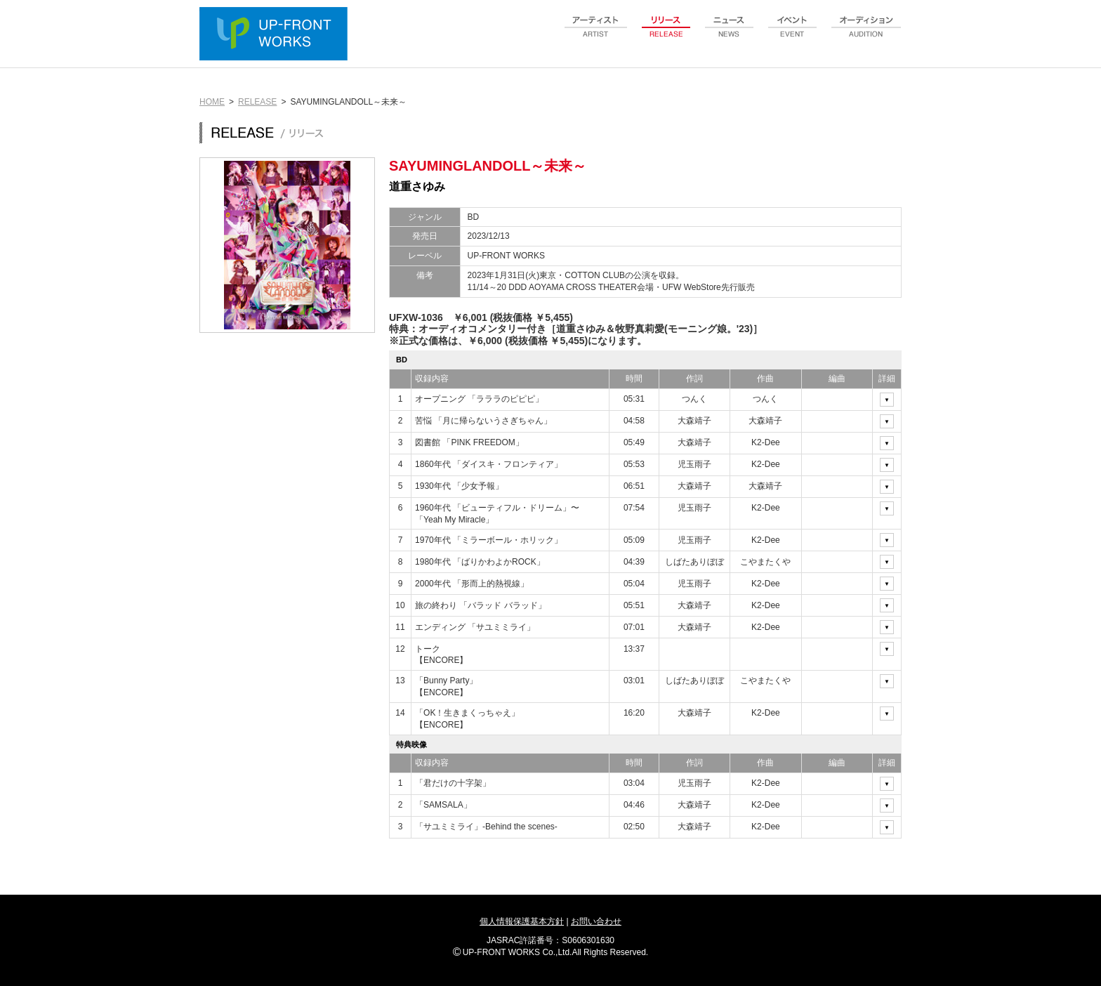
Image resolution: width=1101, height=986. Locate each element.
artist (596, 34)
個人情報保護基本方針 (522, 921)
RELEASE (257, 102)
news (729, 34)
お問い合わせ (596, 921)
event (792, 34)
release (666, 34)
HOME (212, 102)
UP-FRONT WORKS (276, 35)
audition (866, 34)
